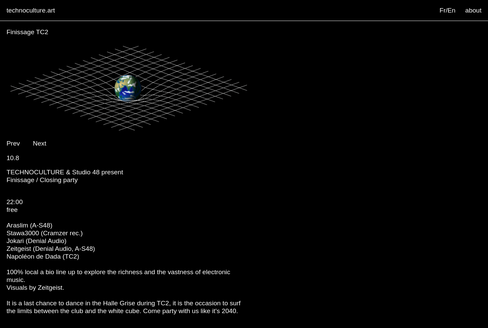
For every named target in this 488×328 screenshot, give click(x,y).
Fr (443, 10)
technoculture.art (30, 10)
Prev (13, 143)
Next (39, 143)
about (473, 10)
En (451, 10)
